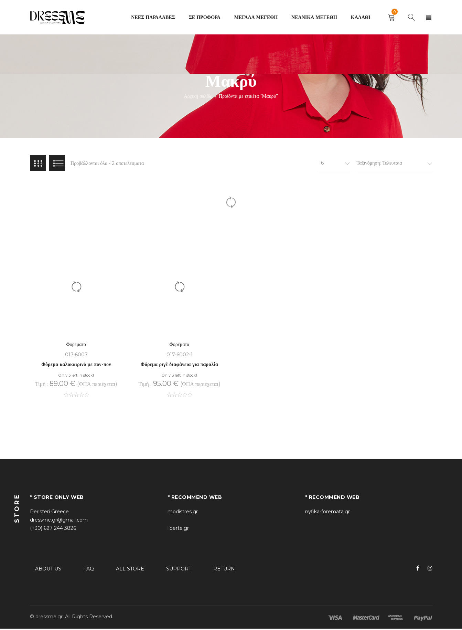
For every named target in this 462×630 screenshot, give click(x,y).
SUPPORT (178, 570)
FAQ (88, 570)
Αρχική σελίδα (198, 96)
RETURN (224, 570)
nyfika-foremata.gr (327, 513)
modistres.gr (183, 513)
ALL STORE (130, 570)
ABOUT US (48, 570)
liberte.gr (178, 529)
